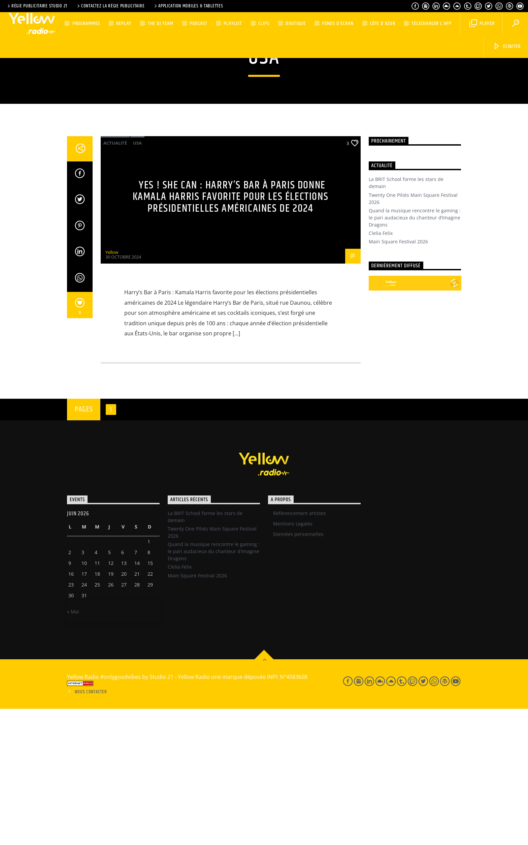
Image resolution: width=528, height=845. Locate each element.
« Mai (73, 748)
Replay (123, 23)
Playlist (233, 23)
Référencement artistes (299, 649)
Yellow (111, 388)
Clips (263, 23)
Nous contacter (91, 828)
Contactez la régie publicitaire (110, 6)
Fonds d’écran (337, 23)
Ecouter (506, 46)
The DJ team (160, 23)
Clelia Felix (381, 369)
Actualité (115, 279)
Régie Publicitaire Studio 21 (36, 6)
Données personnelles (298, 670)
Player (482, 23)
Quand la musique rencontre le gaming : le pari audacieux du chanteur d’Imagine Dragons (415, 353)
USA (137, 279)
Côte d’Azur (382, 23)
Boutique (295, 23)
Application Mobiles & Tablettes (188, 6)
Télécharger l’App (431, 23)
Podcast (198, 23)
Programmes (86, 23)
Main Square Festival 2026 (398, 377)
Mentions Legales (292, 660)
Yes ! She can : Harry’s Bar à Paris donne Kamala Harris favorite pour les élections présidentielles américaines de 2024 (231, 333)
